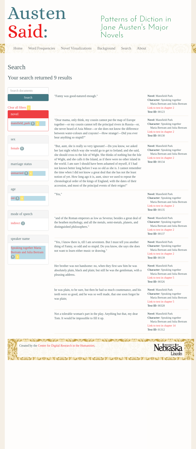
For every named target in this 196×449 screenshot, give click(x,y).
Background (106, 48)
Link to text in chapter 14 (162, 325)
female (15, 148)
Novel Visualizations (76, 48)
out (13, 198)
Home (17, 48)
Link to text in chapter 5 (161, 277)
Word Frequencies (41, 48)
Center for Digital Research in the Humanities (66, 345)
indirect (15, 223)
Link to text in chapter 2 (161, 107)
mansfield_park (20, 123)
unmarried (17, 173)
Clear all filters (19, 107)
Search (126, 48)
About (141, 48)
